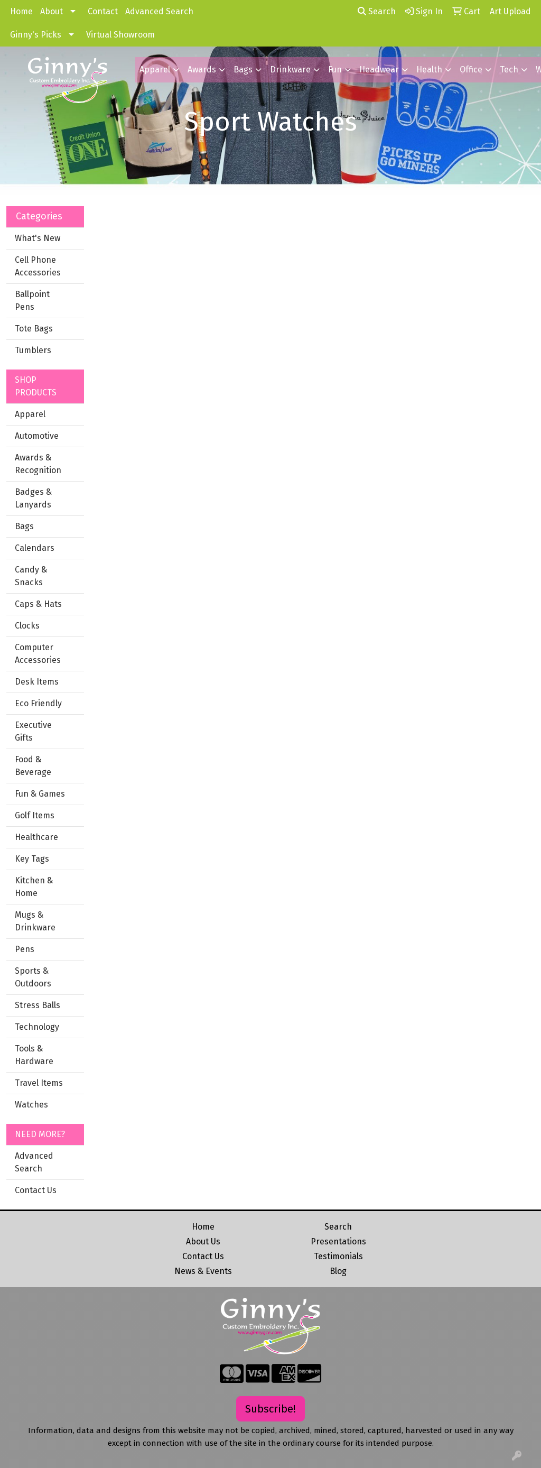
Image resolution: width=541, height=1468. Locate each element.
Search (377, 11)
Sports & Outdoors (33, 977)
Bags (24, 526)
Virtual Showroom (120, 35)
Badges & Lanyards (33, 498)
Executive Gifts (33, 731)
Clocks (27, 626)
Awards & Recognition (38, 464)
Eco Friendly (38, 703)
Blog (338, 1271)
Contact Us (36, 1190)
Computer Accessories (38, 653)
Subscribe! (270, 1408)
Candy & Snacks (31, 576)
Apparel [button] (154, 69)
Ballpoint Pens (32, 300)
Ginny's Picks (35, 35)
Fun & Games (40, 794)
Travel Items (39, 1083)
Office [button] (471, 69)
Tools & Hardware (34, 1055)
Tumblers (33, 350)
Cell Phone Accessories (38, 266)
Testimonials (338, 1256)
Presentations (338, 1241)
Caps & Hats (38, 604)
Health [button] (429, 69)
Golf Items (34, 815)
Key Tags (32, 859)
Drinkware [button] (290, 69)
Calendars (34, 548)
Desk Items (37, 682)
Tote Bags (34, 329)
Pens (24, 949)
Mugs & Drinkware (35, 921)
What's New (37, 238)
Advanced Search (159, 11)
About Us (203, 1241)
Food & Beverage (33, 765)
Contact (103, 11)
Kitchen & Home (34, 886)
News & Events (203, 1271)
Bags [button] (243, 69)
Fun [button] (335, 69)
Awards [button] (202, 69)
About (51, 11)
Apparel (30, 414)
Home (21, 11)
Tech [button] (509, 69)
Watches (31, 1105)
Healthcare (36, 837)
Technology (37, 1027)
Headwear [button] (379, 69)
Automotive (37, 436)
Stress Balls (37, 1005)
